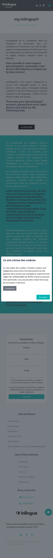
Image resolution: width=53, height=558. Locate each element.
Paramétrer (10, 288)
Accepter (43, 297)
